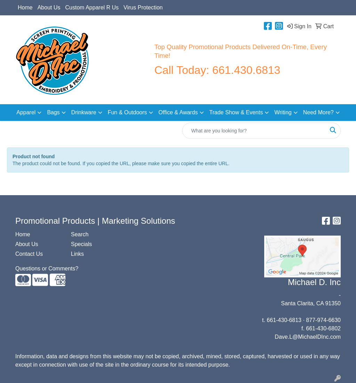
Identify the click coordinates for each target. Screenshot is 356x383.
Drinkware (83, 112)
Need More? (318, 112)
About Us (49, 7)
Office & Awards (178, 112)
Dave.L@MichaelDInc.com (308, 337)
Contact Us (29, 254)
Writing (283, 112)
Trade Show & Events (236, 112)
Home (25, 7)
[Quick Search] (254, 131)
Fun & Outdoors (127, 112)
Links (77, 254)
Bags (53, 112)
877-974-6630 (323, 320)
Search (80, 234)
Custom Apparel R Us (92, 7)
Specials (81, 244)
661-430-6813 (284, 320)
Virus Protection (143, 7)
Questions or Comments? (46, 268)
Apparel (25, 112)
